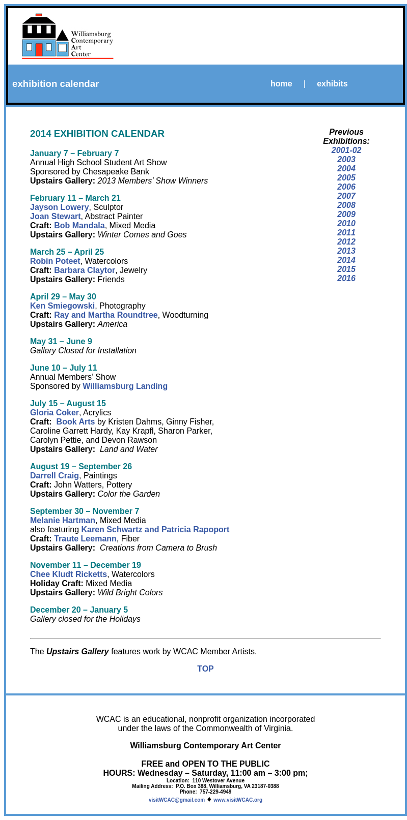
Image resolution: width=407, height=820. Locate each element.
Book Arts (76, 421)
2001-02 (347, 150)
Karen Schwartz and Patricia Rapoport (156, 529)
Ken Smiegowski (62, 305)
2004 (346, 168)
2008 (346, 205)
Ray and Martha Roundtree (106, 315)
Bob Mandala (79, 225)
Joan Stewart (55, 216)
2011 (346, 232)
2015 (346, 269)
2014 (346, 260)
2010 (346, 223)
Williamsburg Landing (125, 386)
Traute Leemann (85, 538)
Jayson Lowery (59, 207)
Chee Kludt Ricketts (68, 574)
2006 (346, 187)
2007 (346, 196)
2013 (346, 251)
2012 (346, 241)
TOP (205, 668)
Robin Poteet (55, 261)
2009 (346, 214)
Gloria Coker (54, 412)
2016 (346, 278)
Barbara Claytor (84, 270)
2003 (346, 159)
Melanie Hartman (62, 520)
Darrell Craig (54, 475)
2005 (346, 177)
